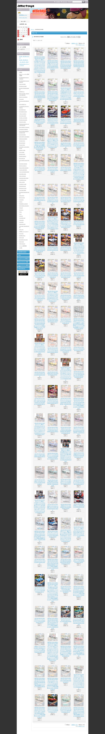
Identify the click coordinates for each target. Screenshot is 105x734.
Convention (21, 199)
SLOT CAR (21, 237)
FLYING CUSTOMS (23, 117)
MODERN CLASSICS (23, 203)
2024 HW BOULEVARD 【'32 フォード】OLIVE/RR (78, 349)
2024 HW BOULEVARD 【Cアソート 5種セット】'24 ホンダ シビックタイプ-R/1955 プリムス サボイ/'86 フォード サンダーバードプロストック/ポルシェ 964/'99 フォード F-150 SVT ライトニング (39, 429)
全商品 (20, 72)
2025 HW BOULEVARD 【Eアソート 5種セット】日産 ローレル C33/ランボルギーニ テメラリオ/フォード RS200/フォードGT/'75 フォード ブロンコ (52, 143)
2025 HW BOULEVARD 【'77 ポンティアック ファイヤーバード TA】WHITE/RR (78, 200)
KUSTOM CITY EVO (23, 239)
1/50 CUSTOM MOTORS (24, 171)
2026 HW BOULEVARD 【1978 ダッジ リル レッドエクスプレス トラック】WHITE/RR (52, 121)
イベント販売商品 (23, 245)
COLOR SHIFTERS (23, 169)
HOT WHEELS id (22, 104)
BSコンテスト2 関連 (23, 261)
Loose (20, 214)
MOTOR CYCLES (22, 188)
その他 (20, 247)
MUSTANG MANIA (23, 163)
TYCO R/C (21, 233)
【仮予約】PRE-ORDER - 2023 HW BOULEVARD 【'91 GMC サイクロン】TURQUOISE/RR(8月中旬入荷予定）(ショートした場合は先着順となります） (39, 682)
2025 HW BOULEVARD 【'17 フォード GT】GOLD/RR (65, 249)
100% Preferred (22, 243)
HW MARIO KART (23, 111)
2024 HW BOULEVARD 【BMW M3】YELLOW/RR (52, 373)
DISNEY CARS (22, 150)
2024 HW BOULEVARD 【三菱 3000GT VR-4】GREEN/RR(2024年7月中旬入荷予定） (52, 482)
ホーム (32, 29)
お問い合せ (65, 1)
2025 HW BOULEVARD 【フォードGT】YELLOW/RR (65, 169)
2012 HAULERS (22, 134)
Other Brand (21, 241)
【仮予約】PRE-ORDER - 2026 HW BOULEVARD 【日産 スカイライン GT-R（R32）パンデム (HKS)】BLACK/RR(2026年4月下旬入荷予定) (52, 65)
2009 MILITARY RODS (23, 178)
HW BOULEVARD (23, 86)
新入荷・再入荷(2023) (23, 59)
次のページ (82, 44)
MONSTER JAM (22, 186)
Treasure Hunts (22, 144)
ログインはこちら (23, 17)
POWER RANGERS (23, 119)
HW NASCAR (22, 158)
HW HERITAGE (22, 109)
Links (19, 255)
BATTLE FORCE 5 (23, 165)
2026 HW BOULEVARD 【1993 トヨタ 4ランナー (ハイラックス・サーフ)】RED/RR (78, 94)
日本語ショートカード (23, 231)
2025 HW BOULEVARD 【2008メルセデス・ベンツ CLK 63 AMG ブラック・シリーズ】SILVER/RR (65, 224)
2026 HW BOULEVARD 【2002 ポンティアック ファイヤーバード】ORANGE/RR (65, 121)
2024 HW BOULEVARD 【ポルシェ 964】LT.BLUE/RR (39, 455)
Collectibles (21, 220)
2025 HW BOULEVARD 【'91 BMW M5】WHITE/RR (52, 320)
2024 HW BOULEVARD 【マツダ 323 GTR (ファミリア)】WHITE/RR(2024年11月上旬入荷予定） (78, 374)
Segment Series (22, 140)
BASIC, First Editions (23, 96)
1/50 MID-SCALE (22, 180)
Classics (20, 201)
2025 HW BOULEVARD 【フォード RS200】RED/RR (39, 169)
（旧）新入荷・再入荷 (23, 61)
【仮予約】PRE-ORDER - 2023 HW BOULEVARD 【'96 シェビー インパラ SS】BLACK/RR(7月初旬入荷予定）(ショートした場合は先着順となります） (78, 712)
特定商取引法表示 (22, 251)
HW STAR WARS (22, 115)
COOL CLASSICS (22, 113)
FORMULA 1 (21, 91)
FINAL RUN (21, 195)
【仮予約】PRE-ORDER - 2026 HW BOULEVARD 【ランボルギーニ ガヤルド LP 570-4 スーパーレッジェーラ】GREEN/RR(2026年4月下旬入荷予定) (52, 96)
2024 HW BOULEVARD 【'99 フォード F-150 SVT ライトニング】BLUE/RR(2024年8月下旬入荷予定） (52, 456)
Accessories (21, 99)
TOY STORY (21, 152)
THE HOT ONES (22, 121)
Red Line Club (22, 197)
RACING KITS (22, 154)
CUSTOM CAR (22, 218)
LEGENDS (21, 222)
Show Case (21, 229)
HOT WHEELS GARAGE (24, 127)
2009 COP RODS (22, 176)
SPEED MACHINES (23, 138)
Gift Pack (21, 216)
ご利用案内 (58, 1)
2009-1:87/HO (22, 182)
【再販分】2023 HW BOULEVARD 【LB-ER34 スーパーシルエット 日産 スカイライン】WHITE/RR (39, 649)
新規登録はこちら (23, 15)
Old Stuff (21, 207)
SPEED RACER (22, 224)
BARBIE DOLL (22, 235)
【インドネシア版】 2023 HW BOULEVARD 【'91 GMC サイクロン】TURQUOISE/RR (78, 621)
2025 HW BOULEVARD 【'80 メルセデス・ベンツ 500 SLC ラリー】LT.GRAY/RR (52, 200)
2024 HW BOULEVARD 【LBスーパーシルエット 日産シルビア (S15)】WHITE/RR (52, 507)
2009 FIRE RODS (22, 173)
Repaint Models (22, 142)
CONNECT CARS (22, 184)
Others (20, 211)
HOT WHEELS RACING (24, 205)
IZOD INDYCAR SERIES (24, 136)
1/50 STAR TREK (22, 190)
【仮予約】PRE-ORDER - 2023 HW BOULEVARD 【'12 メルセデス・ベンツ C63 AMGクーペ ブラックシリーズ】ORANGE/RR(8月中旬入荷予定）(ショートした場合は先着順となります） (52, 684)
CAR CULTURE (22, 84)
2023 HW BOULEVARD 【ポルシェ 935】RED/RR (78, 561)
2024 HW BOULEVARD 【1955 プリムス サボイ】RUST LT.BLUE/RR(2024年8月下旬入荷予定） (65, 430)
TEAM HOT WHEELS (23, 129)
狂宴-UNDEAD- (21, 268)
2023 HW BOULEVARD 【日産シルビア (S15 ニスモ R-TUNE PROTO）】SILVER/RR (65, 589)
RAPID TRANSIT (22, 156)
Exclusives (21, 209)
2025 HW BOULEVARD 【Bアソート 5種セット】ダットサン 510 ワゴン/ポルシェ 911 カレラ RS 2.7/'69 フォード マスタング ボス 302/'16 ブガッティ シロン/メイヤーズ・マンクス (78, 248)
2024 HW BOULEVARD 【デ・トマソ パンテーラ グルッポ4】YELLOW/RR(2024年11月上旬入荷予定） (39, 401)
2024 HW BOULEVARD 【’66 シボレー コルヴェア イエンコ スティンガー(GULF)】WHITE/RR (52, 534)
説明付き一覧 (75, 43)
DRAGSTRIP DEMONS (23, 167)
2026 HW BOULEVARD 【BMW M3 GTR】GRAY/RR (78, 120)
